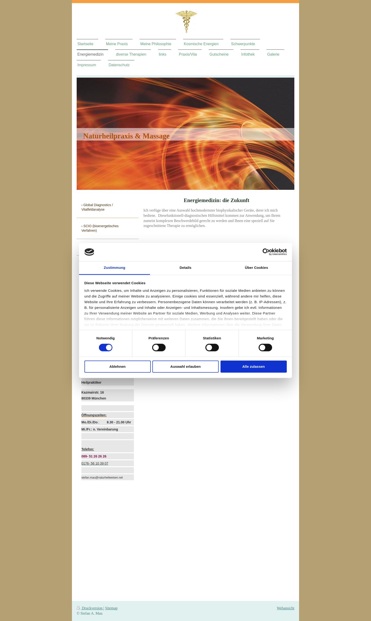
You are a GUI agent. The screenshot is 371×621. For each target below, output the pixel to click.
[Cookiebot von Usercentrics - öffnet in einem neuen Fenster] (266, 252)
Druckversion (90, 608)
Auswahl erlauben (185, 366)
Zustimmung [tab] (114, 268)
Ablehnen (117, 366)
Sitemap (111, 608)
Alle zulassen (253, 366)
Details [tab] (185, 268)
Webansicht (285, 608)
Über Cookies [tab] (256, 268)
